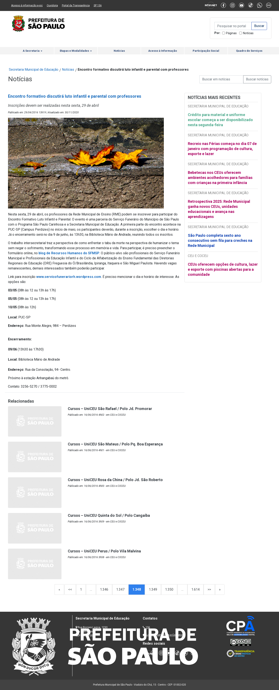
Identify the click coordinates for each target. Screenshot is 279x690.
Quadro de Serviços (249, 50)
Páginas (231, 33)
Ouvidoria (52, 5)
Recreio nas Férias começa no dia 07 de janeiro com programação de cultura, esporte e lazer (222, 148)
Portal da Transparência (76, 5)
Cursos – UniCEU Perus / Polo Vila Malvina (104, 551)
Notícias (248, 33)
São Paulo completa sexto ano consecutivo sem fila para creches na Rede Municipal (220, 240)
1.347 (120, 589)
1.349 (153, 589)
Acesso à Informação (162, 50)
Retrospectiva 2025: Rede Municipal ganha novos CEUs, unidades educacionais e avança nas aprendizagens (219, 209)
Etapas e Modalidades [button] (76, 50)
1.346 (104, 589)
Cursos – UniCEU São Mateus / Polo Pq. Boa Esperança (115, 444)
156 (148, 627)
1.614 (195, 589)
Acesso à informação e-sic (27, 5)
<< (70, 589)
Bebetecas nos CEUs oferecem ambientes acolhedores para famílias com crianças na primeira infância (220, 177)
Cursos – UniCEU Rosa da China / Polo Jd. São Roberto (115, 480)
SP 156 (98, 5)
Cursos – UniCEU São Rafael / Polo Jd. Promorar (110, 408)
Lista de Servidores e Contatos (164, 634)
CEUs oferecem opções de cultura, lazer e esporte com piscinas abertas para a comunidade (223, 269)
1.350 (169, 589)
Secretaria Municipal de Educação (33, 70)
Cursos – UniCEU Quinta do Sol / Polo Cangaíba (109, 515)
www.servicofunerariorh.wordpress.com (68, 277)
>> (209, 589)
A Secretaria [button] (32, 50)
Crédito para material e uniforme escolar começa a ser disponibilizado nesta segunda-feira (220, 119)
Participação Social (206, 50)
